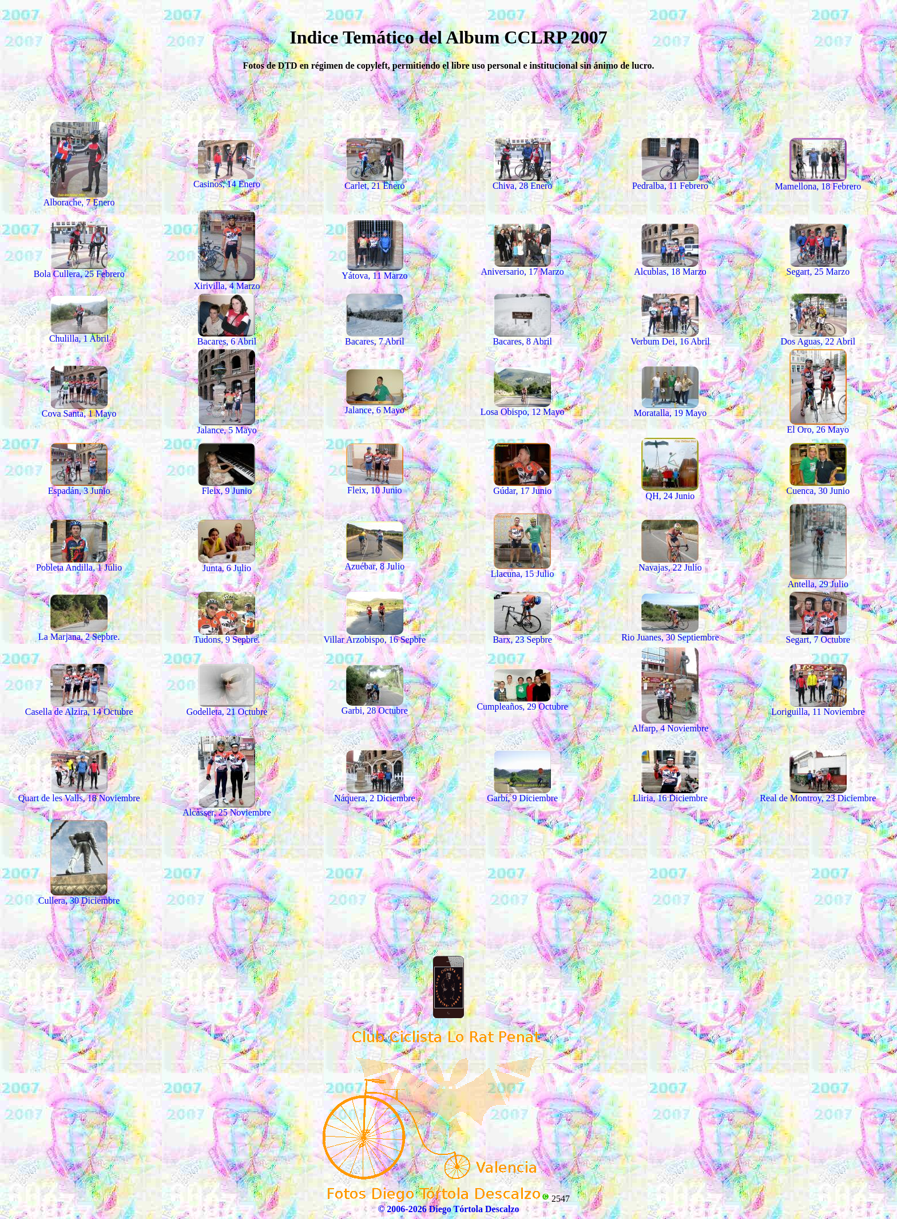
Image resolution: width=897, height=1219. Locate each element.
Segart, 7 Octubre (818, 634)
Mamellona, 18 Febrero (818, 181)
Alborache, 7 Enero (79, 197)
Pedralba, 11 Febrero (670, 181)
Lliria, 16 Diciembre (670, 793)
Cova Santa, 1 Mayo (79, 408)
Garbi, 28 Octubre (375, 705)
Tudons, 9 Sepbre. (227, 634)
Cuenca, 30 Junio (818, 486)
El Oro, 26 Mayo (818, 424)
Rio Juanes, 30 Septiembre (670, 632)
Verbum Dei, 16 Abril (670, 336)
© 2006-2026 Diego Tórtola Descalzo (448, 1209)
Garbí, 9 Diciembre (522, 793)
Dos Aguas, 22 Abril (817, 336)
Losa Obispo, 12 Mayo (523, 407)
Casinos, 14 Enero (226, 179)
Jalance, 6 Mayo (374, 405)
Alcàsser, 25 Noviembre (226, 807)
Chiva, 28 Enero (522, 181)
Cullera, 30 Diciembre (79, 895)
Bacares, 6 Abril (227, 336)
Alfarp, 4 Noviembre (670, 723)
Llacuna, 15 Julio (522, 569)
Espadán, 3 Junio (79, 486)
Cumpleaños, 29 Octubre (522, 701)
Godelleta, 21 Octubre (227, 706)
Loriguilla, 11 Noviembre (817, 706)
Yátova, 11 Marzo (374, 270)
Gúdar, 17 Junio (522, 486)
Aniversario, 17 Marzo (522, 266)
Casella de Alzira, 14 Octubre (79, 706)
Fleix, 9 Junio (226, 486)
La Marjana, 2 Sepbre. (79, 632)
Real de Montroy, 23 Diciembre (818, 793)
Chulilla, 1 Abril (79, 333)
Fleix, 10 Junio (374, 485)
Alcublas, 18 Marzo (670, 266)
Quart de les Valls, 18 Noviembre (79, 793)
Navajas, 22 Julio (670, 562)
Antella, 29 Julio (818, 579)
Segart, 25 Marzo (818, 266)
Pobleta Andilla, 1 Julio (79, 562)
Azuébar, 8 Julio (374, 561)
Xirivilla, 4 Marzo (227, 281)
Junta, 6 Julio (226, 563)
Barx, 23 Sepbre (522, 634)
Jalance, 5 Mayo (226, 425)
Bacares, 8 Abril (522, 336)
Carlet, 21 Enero (374, 181)
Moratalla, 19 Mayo (670, 408)
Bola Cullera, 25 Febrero (79, 269)
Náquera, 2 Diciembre (374, 793)
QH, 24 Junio (669, 491)
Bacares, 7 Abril (374, 336)
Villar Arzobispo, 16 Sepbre (375, 634)
